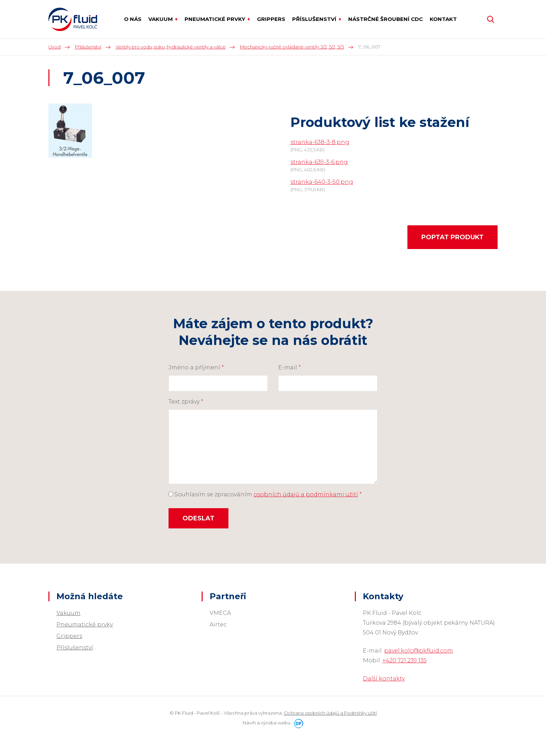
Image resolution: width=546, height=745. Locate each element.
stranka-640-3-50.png (321, 182)
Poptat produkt (452, 237)
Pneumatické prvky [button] (216, 19)
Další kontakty (384, 678)
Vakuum (68, 613)
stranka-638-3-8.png (319, 142)
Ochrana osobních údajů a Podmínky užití (330, 713)
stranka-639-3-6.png (319, 162)
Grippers (69, 636)
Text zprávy (186, 401)
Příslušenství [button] (315, 19)
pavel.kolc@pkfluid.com (418, 650)
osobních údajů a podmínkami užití (306, 494)
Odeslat (198, 518)
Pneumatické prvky (84, 624)
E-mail (289, 367)
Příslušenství (74, 647)
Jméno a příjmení (196, 367)
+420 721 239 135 (404, 660)
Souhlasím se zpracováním (265, 494)
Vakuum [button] (161, 19)
